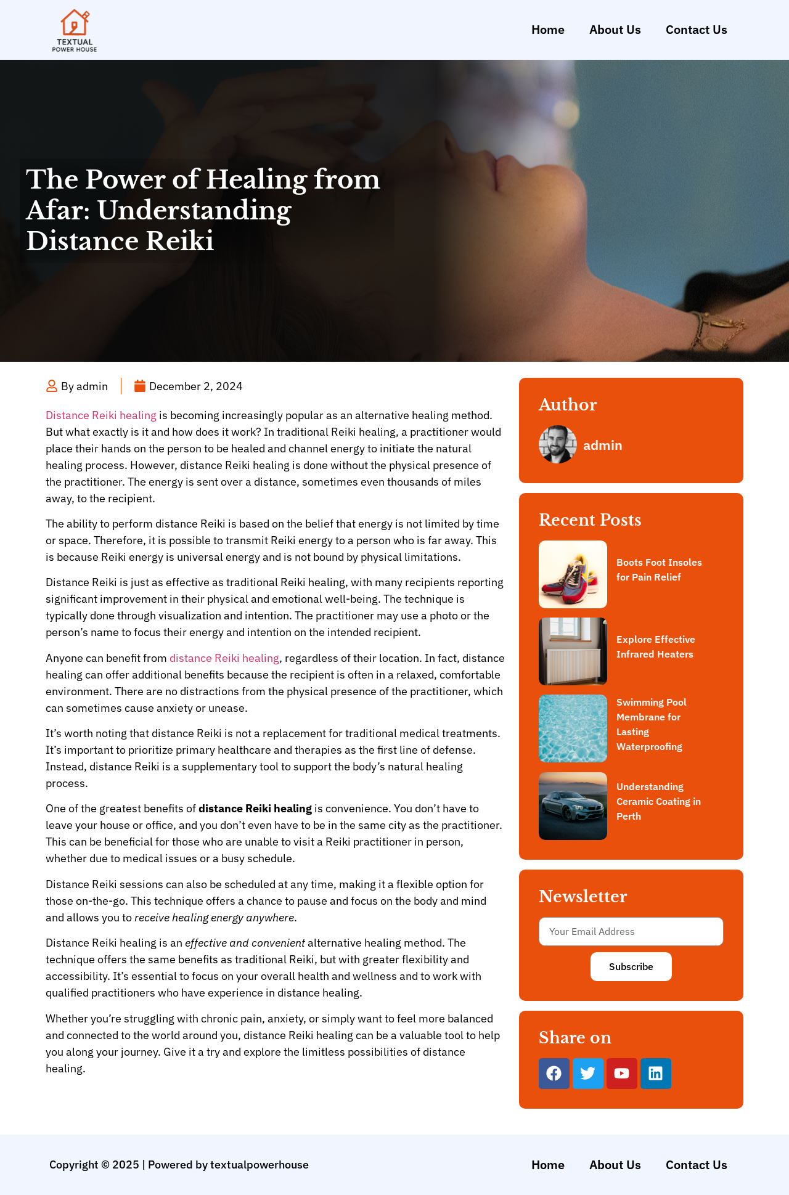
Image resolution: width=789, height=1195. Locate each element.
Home (548, 29)
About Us (615, 29)
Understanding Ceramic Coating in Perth (658, 801)
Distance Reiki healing (101, 415)
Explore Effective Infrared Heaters (655, 646)
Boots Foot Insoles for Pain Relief (659, 569)
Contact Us (696, 29)
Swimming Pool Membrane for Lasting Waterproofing (651, 724)
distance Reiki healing (224, 658)
